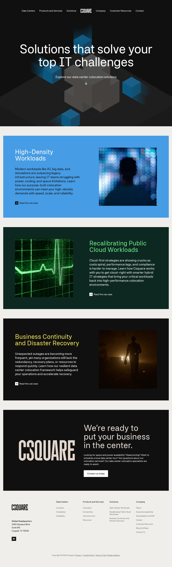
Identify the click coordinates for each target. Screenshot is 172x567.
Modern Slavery (114, 555)
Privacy (78, 555)
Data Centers (28, 10)
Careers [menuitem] (139, 520)
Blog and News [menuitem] (142, 528)
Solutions (71, 10)
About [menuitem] (138, 508)
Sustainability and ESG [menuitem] (145, 516)
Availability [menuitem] (60, 516)
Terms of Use (101, 555)
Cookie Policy (89, 555)
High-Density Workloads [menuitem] (120, 508)
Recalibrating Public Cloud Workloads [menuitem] (120, 513)
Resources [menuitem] (87, 520)
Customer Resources (120, 10)
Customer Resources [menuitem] (144, 524)
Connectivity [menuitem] (88, 512)
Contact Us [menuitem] (140, 532)
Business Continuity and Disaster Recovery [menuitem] (119, 519)
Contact (140, 10)
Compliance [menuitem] (61, 512)
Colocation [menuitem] (87, 508)
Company (101, 10)
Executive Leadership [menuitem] (144, 512)
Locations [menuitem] (60, 508)
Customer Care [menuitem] (89, 516)
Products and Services (50, 10)
